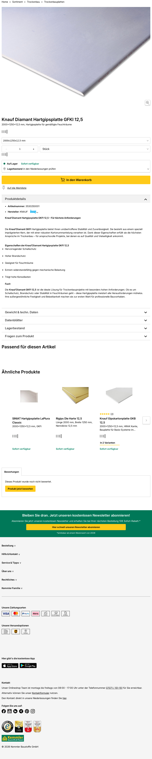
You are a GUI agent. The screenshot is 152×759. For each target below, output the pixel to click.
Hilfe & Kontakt (11, 554)
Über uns (8, 571)
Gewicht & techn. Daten (21, 312)
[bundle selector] (95, 149)
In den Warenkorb (76, 180)
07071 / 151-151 (114, 687)
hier (64, 698)
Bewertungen (11, 471)
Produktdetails (15, 199)
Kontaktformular (40, 693)
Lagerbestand (15, 328)
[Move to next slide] (146, 420)
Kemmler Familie (12, 588)
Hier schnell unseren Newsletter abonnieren (76, 527)
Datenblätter (14, 320)
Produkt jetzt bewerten (20, 488)
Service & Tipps (11, 562)
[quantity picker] (20, 149)
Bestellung (9, 545)
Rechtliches (9, 579)
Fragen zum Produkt (19, 336)
